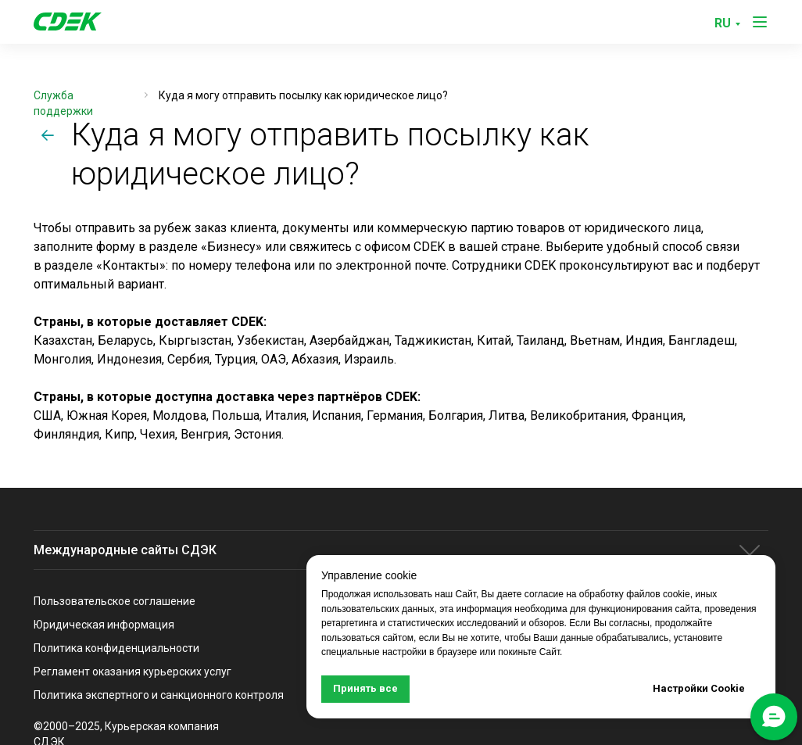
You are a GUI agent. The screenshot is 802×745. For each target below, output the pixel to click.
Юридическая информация (104, 624)
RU (722, 23)
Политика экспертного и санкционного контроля (159, 695)
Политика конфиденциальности (116, 648)
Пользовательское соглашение (114, 601)
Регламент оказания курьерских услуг (132, 671)
